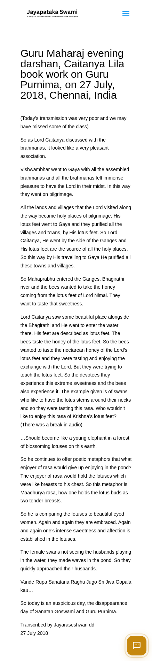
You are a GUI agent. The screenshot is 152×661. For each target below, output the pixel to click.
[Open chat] (136, 645)
